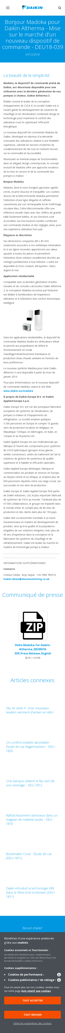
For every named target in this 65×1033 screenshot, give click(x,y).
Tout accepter (32, 1000)
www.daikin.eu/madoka (18, 390)
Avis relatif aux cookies (36, 991)
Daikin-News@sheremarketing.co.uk (26, 579)
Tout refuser (33, 1014)
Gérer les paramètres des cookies (33, 1023)
